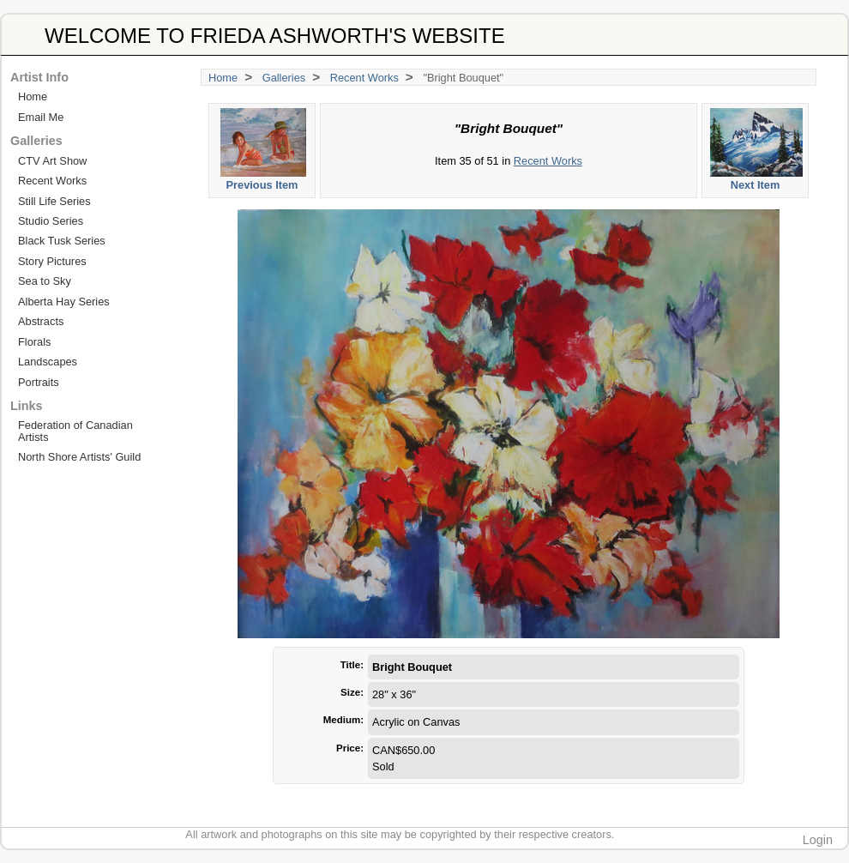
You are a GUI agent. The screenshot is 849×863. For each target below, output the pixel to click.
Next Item (756, 149)
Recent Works (364, 77)
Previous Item (263, 149)
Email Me (40, 117)
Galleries (284, 77)
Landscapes (47, 361)
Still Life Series (54, 201)
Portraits (38, 382)
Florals (34, 341)
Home (223, 77)
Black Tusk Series (61, 240)
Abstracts (40, 321)
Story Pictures (52, 261)
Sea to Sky (44, 281)
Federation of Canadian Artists (75, 431)
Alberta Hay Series (64, 301)
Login (818, 840)
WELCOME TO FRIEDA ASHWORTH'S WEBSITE (275, 35)
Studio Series (50, 220)
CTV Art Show (52, 160)
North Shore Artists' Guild (79, 456)
